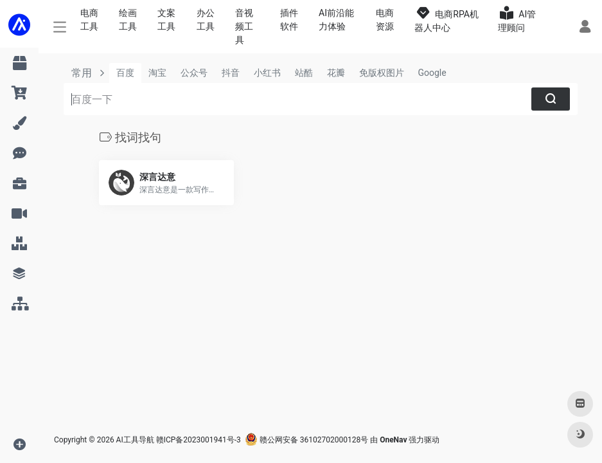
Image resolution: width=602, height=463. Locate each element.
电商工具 (89, 20)
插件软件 (289, 20)
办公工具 (206, 20)
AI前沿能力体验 (336, 20)
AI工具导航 (135, 439)
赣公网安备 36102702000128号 (306, 439)
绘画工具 (128, 20)
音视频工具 (244, 26)
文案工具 (166, 20)
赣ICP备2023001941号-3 (198, 439)
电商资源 (385, 20)
